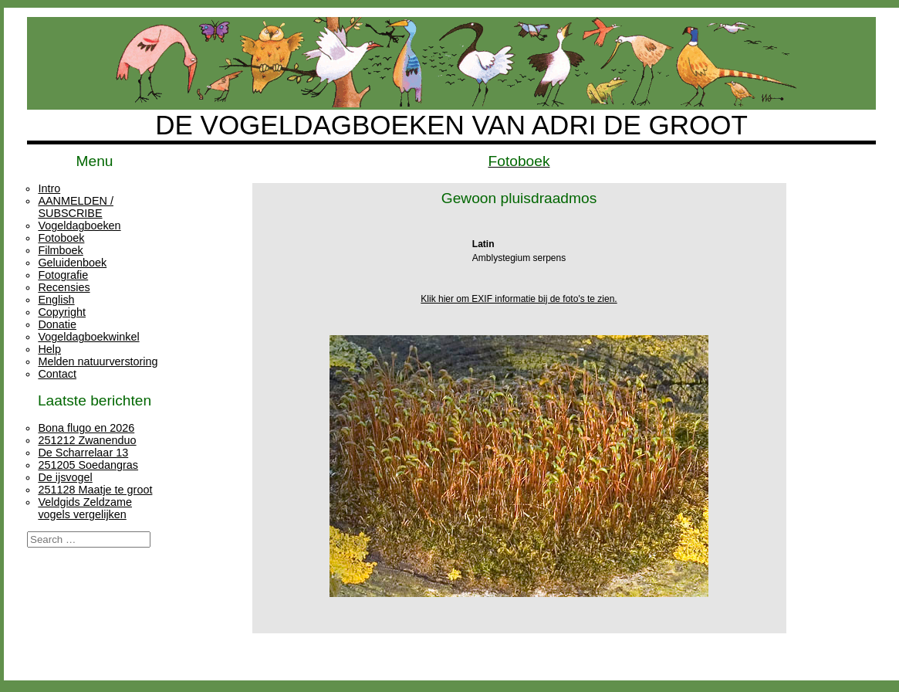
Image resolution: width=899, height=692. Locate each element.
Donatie (57, 324)
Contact (57, 374)
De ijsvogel (65, 477)
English (56, 299)
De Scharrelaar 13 (83, 452)
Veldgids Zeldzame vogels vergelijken (85, 508)
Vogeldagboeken (79, 225)
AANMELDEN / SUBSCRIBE (75, 207)
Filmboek (60, 250)
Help (49, 349)
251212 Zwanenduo (87, 440)
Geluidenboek (72, 262)
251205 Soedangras (88, 465)
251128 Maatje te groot (95, 489)
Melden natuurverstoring (97, 361)
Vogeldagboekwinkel (88, 337)
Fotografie (63, 275)
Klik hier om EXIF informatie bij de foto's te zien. (519, 298)
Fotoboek (61, 238)
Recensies (64, 287)
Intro (49, 188)
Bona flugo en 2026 (86, 428)
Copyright (62, 312)
